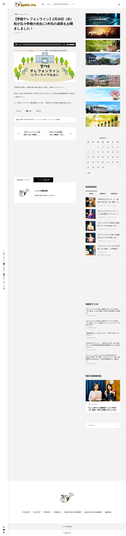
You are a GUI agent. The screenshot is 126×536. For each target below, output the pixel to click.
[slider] (42, 44)
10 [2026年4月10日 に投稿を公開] (108, 152)
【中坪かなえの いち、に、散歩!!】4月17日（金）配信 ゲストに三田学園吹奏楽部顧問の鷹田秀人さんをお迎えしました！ (103, 345)
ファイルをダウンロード (21, 50)
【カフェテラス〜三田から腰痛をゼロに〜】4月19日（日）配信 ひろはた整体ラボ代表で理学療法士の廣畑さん (103, 311)
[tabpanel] (103, 396)
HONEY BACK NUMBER (72, 512)
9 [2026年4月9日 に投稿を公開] (102, 152)
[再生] (16, 45)
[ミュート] (68, 45)
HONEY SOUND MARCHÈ (26, 119)
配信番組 (57, 119)
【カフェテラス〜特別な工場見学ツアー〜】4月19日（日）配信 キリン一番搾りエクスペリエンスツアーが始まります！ (103, 323)
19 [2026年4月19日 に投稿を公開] (117, 157)
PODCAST (26, 512)
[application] (45, 45)
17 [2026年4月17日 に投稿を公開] (108, 157)
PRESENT (47, 512)
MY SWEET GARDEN (104, 255)
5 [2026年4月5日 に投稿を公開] (117, 147)
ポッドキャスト (38, 119)
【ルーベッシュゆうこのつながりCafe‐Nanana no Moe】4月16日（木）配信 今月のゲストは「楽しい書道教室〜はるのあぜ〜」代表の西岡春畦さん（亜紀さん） (103, 358)
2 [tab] (103, 399)
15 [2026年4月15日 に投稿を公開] (98, 157)
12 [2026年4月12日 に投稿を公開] (117, 152)
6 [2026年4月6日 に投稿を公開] (88, 152)
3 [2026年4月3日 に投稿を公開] (107, 147)
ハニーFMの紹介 (67, 526)
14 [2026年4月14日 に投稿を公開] (93, 157)
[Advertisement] (45, 158)
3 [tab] (104, 399)
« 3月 (88, 173)
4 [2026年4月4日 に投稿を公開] (112, 147)
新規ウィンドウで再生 (37, 50)
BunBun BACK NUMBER (93, 512)
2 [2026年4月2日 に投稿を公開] (102, 147)
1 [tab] (101, 399)
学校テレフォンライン (49, 119)
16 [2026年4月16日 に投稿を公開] (103, 157)
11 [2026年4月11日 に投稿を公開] (112, 152)
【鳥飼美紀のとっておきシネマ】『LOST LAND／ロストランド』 (103, 334)
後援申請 (108, 512)
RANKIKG (57, 512)
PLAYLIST (37, 512)
